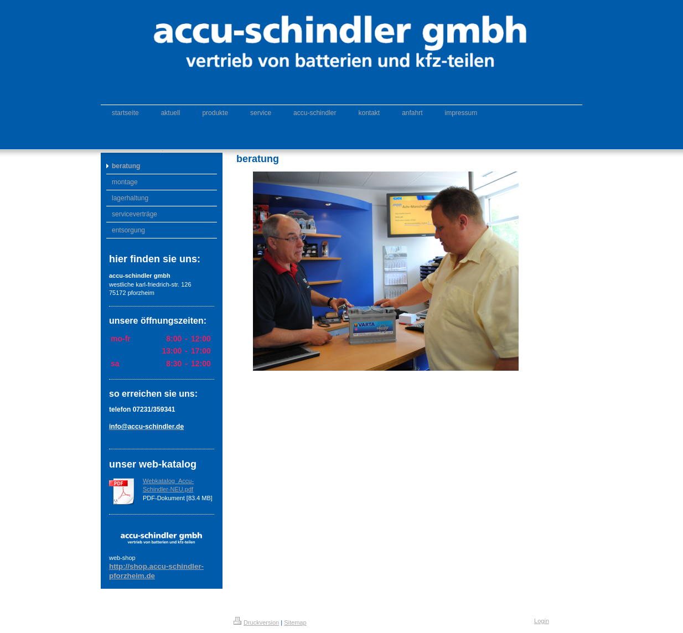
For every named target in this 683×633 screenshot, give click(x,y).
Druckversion (256, 622)
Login (541, 621)
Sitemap (295, 622)
